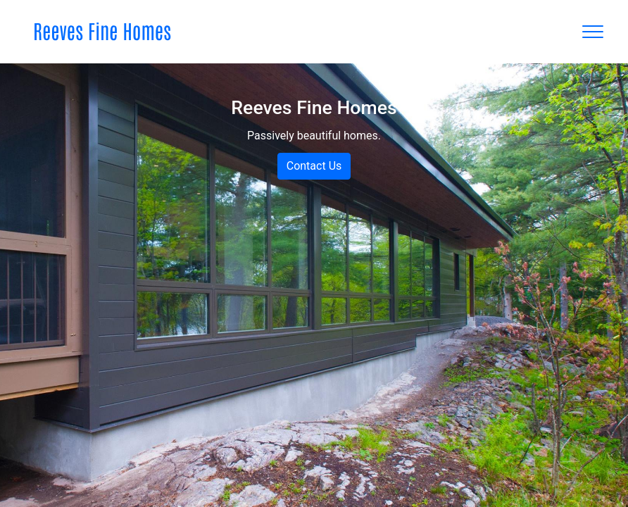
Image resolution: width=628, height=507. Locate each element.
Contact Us (314, 166)
